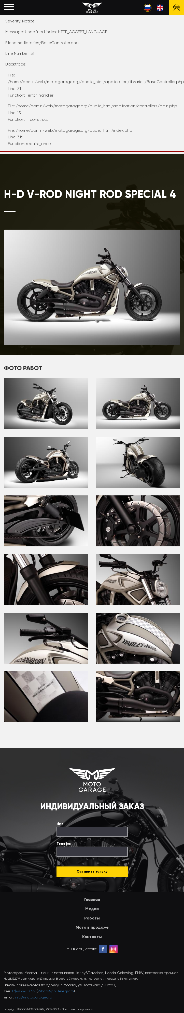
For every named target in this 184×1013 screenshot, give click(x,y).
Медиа (92, 908)
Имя (59, 824)
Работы (92, 918)
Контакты (92, 936)
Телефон (64, 843)
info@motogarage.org (33, 997)
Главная (92, 899)
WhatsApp (47, 991)
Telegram (66, 991)
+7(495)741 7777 (24, 991)
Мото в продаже (92, 927)
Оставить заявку (92, 871)
